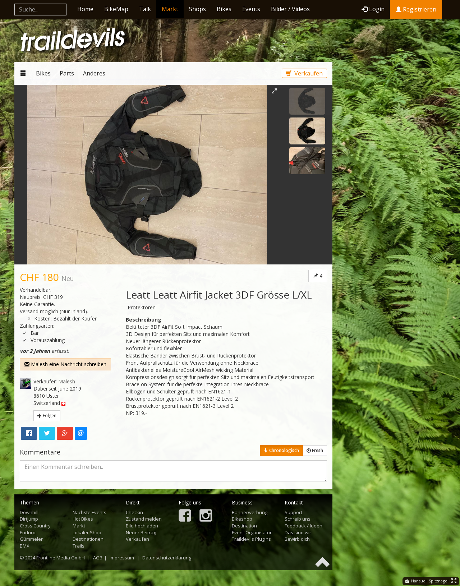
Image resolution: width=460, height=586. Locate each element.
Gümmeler (31, 539)
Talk (145, 9)
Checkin (134, 512)
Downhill (29, 512)
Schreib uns (297, 519)
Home (85, 9)
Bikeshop (242, 519)
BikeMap (116, 9)
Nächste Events (89, 512)
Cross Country (35, 525)
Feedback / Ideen (303, 525)
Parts (67, 73)
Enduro (28, 532)
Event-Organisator (252, 532)
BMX (24, 546)
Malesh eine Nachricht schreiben (65, 364)
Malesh (66, 381)
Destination (244, 525)
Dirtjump (29, 519)
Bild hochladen (142, 525)
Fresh (315, 450)
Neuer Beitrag (141, 532)
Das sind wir (298, 532)
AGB (97, 557)
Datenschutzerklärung (166, 557)
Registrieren (416, 9)
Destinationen (88, 539)
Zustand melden (144, 519)
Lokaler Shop (87, 532)
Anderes (94, 73)
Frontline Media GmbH (60, 557)
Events (251, 9)
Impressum (122, 557)
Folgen (46, 415)
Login (373, 9)
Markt (170, 9)
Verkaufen (304, 73)
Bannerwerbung (249, 512)
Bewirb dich (297, 539)
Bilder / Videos (290, 9)
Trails (78, 546)
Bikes (224, 9)
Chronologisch (281, 450)
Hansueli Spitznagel (426, 580)
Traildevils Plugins (251, 539)
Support (293, 512)
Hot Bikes (83, 519)
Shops (197, 9)
